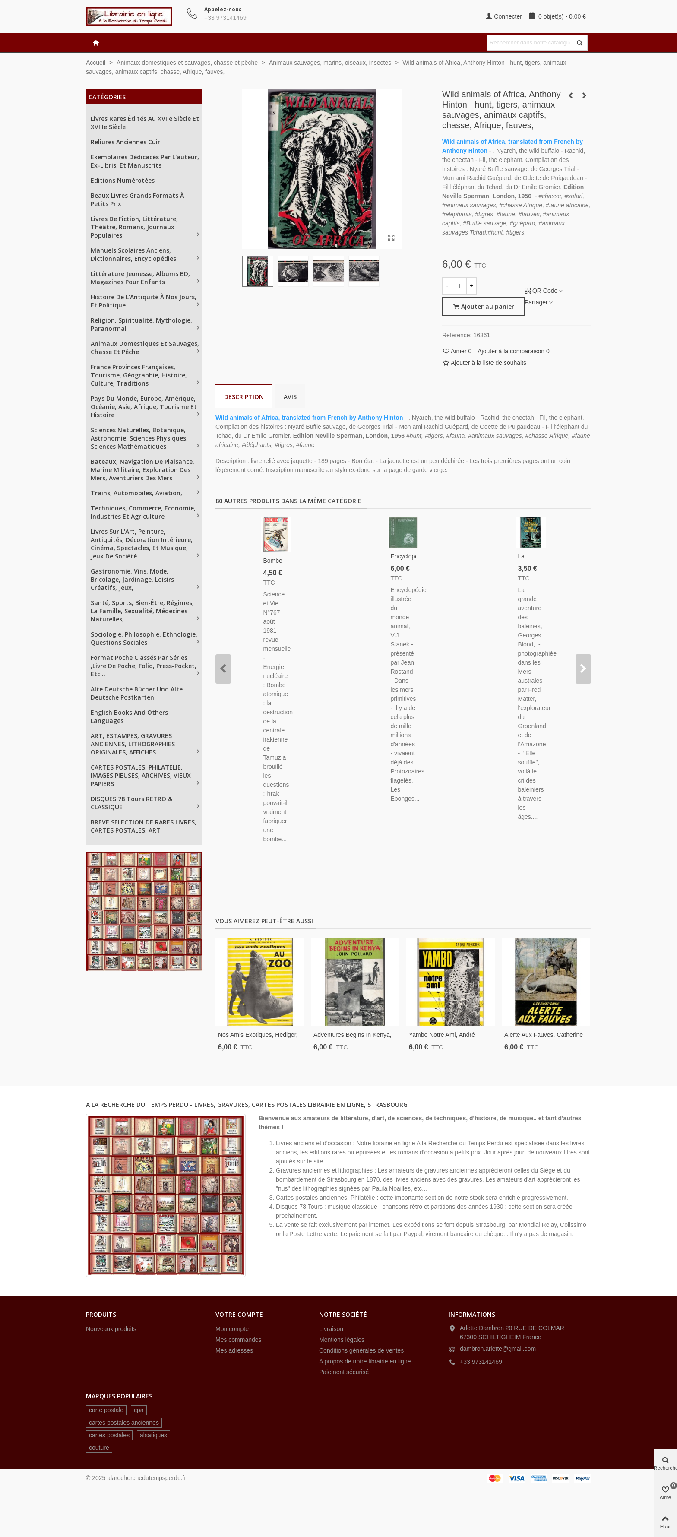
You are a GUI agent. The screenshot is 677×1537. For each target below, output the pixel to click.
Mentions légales (341, 1339)
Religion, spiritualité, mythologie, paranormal (141, 324)
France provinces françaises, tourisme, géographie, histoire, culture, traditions (139, 375)
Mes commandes (238, 1339)
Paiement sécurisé (344, 1372)
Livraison (331, 1328)
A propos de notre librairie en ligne (365, 1361)
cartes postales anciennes (124, 1422)
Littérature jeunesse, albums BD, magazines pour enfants (140, 277)
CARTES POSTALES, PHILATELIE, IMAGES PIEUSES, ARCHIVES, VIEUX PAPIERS (141, 775)
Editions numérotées (123, 180)
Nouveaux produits (111, 1328)
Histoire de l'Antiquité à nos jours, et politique (143, 301)
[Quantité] (459, 286)
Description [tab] (244, 397)
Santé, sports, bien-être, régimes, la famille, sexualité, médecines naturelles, (142, 611)
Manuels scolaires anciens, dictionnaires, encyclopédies (133, 254)
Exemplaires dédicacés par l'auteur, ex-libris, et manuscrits (145, 161)
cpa (139, 1410)
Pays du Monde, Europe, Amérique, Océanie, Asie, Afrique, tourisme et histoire (144, 406)
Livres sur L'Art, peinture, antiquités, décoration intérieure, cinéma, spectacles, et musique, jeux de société (142, 543)
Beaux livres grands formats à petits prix (137, 199)
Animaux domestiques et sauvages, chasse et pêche (145, 347)
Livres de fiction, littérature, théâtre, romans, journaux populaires (134, 227)
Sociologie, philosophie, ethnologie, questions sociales (144, 638)
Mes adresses (234, 1350)
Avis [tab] (290, 397)
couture (99, 1447)
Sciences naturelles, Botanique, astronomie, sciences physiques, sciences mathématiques (139, 438)
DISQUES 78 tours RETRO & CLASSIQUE (131, 803)
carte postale (106, 1410)
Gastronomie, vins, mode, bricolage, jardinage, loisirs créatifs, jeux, (132, 579)
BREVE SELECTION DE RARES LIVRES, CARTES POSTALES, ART (143, 826)
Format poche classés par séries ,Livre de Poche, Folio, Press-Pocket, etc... (143, 665)
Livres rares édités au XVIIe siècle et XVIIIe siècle (145, 122)
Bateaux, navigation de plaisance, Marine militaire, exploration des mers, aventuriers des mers (142, 469)
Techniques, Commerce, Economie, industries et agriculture (143, 512)
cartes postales (109, 1435)
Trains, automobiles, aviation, (136, 493)
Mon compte (232, 1328)
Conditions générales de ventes (361, 1350)
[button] (223, 669)
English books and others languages (129, 716)
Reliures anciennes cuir (125, 142)
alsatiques (153, 1435)
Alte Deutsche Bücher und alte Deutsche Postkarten (137, 693)
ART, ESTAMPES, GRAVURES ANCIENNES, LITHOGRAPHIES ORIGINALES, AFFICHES (133, 744)
